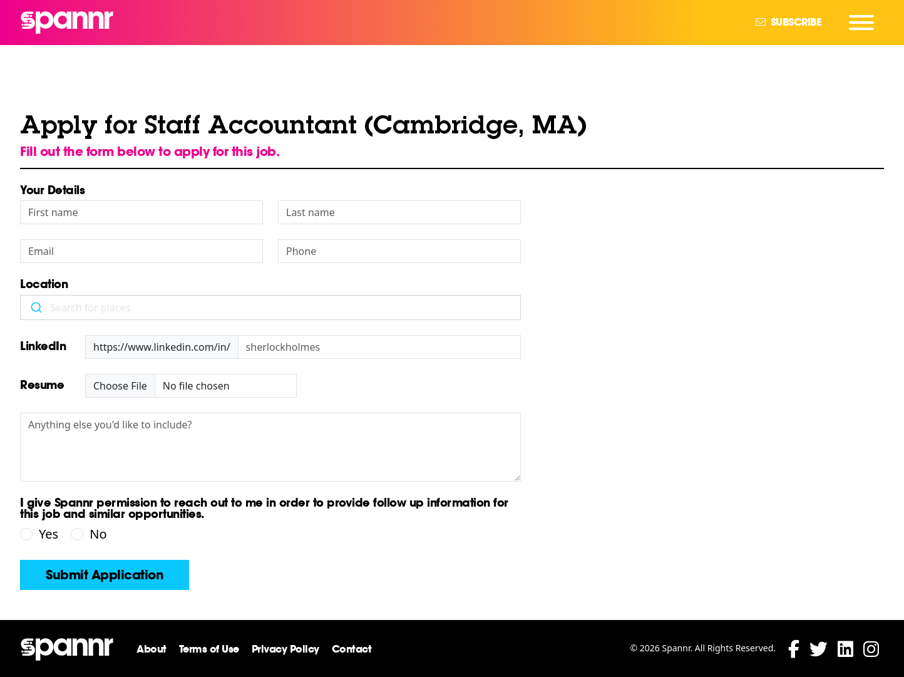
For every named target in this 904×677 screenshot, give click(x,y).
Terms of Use (209, 649)
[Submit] (35, 307)
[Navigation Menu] (861, 22)
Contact (352, 649)
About (151, 649)
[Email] (141, 251)
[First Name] (141, 212)
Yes (48, 533)
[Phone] (399, 251)
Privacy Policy (285, 649)
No (98, 533)
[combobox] (270, 307)
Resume (42, 385)
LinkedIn (43, 346)
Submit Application (104, 575)
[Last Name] (399, 212)
